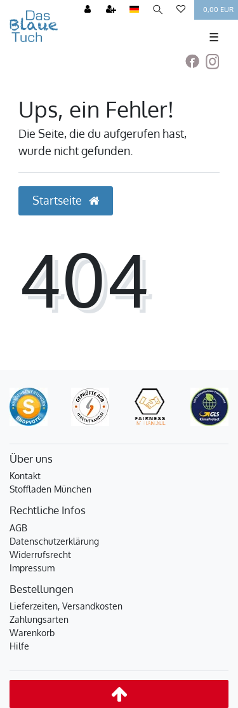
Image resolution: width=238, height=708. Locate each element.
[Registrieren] (111, 10)
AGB (18, 527)
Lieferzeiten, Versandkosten (66, 606)
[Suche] (158, 10)
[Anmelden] (87, 10)
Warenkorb (32, 632)
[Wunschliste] (181, 10)
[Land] (134, 10)
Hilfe (19, 646)
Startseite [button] (65, 200)
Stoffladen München (50, 489)
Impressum (32, 567)
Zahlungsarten (39, 619)
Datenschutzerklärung (54, 541)
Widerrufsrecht (40, 554)
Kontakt (25, 475)
